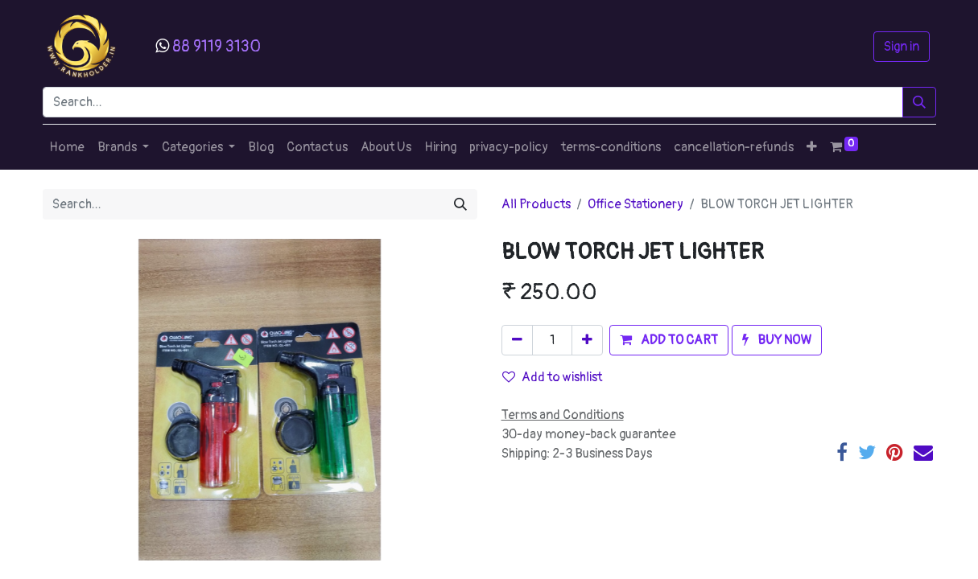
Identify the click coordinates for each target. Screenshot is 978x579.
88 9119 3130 (216, 46)
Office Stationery (635, 204)
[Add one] (587, 340)
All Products (536, 204)
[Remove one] (517, 340)
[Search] (919, 102)
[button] (811, 147)
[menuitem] (67, 147)
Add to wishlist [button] (552, 377)
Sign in (901, 47)
